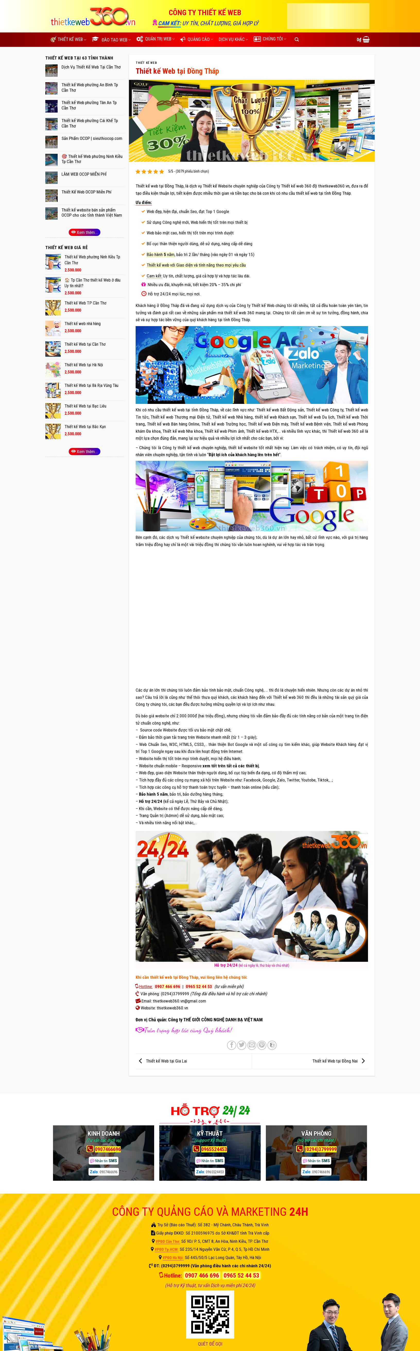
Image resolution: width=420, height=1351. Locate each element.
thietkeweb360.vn (333, 186)
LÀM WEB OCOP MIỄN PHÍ (84, 174)
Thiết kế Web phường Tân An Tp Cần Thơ (89, 105)
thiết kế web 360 (239, 312)
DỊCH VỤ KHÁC (233, 39)
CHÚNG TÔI (270, 39)
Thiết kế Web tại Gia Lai (161, 1061)
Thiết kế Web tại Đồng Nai (339, 1061)
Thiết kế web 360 (343, 431)
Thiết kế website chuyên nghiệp (207, 537)
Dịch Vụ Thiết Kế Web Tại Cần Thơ (91, 67)
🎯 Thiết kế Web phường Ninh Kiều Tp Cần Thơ (92, 159)
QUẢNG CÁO (196, 39)
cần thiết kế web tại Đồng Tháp (170, 977)
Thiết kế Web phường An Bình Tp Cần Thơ (90, 87)
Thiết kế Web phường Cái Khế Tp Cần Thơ (90, 123)
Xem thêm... (84, 232)
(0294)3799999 (175, 993)
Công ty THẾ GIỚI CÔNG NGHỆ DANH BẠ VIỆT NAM (215, 1019)
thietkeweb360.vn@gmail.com (179, 1001)
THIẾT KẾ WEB (146, 63)
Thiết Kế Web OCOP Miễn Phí (86, 191)
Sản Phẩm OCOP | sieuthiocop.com (92, 138)
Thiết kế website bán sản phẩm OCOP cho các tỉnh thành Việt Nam (92, 212)
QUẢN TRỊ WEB (155, 39)
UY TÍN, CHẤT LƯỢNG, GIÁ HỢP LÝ (220, 23)
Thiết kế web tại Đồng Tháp (159, 186)
